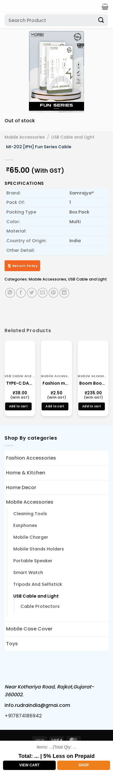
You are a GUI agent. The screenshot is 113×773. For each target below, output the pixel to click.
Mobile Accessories (25, 137)
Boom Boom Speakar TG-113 (93, 383)
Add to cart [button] (18, 406)
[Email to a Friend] (43, 293)
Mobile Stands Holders (38, 549)
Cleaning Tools (30, 514)
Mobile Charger (30, 537)
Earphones (25, 525)
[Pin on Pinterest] (53, 293)
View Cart (29, 765)
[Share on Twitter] (32, 293)
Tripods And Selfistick (37, 584)
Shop (83, 765)
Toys (12, 643)
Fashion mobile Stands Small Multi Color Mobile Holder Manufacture (56, 383)
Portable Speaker (32, 561)
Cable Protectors (40, 606)
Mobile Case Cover (29, 628)
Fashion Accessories (31, 457)
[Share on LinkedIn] (64, 293)
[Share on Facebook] (21, 293)
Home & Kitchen (25, 472)
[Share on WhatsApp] (10, 293)
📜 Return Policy (22, 265)
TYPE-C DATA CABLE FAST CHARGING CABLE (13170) (20, 383)
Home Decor (21, 487)
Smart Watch (28, 572)
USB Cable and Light (72, 137)
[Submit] (101, 20)
